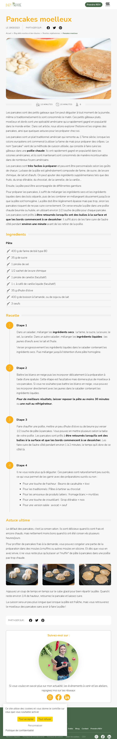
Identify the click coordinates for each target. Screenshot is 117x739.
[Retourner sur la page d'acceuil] (13, 5)
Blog (77, 728)
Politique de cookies (55, 736)
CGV (84, 736)
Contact (85, 728)
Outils (70, 728)
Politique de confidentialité (33, 736)
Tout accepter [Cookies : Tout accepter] (26, 719)
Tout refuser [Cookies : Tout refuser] (44, 719)
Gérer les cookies (72, 736)
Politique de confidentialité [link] (20, 730)
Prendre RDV (94, 4)
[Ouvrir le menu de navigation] (108, 4)
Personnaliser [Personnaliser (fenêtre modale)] (35, 725)
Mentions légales (13, 736)
